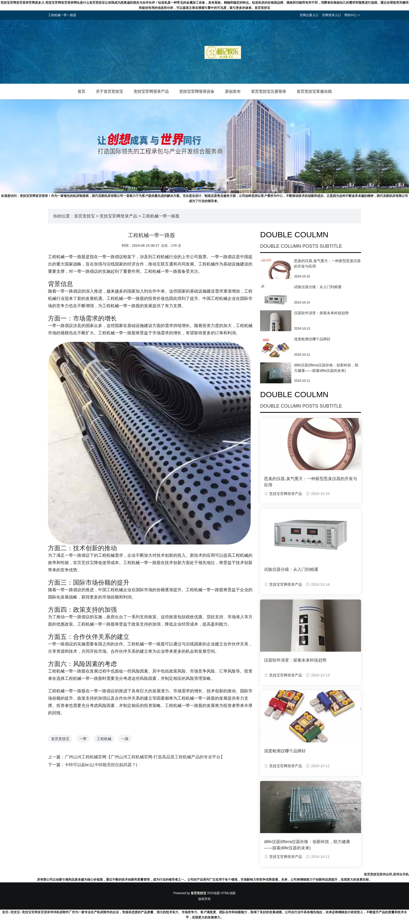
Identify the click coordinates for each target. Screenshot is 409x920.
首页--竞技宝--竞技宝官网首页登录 (26, 912)
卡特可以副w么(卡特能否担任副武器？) (101, 764)
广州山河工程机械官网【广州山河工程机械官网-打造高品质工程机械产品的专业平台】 (145, 757)
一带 (83, 739)
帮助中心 (352, 15)
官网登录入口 (331, 15)
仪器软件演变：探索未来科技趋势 (321, 313)
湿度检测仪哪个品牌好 (312, 339)
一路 (125, 739)
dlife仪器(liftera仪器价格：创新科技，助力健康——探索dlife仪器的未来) (307, 844)
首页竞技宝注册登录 (268, 91)
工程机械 (104, 739)
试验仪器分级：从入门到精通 (317, 287)
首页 (81, 91)
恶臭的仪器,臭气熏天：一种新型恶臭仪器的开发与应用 (310, 481)
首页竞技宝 (84, 216)
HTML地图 (228, 893)
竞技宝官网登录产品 (151, 91)
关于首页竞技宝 (109, 91)
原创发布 (232, 91)
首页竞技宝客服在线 (314, 91)
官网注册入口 (309, 15)
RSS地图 (213, 893)
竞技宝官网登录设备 (196, 91)
